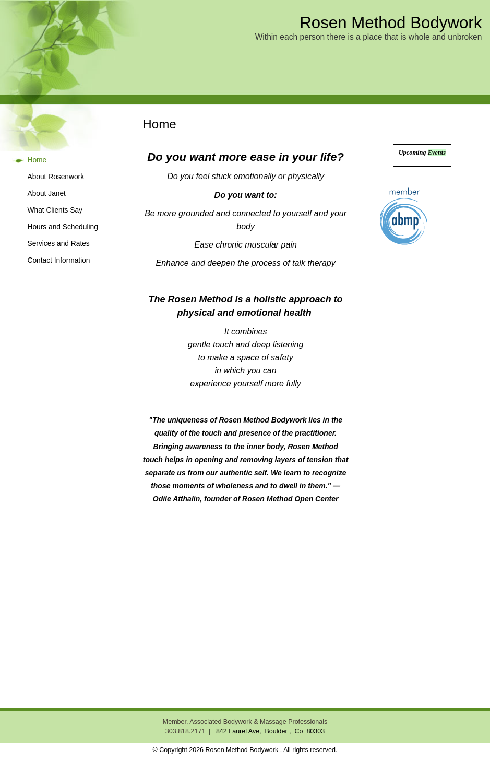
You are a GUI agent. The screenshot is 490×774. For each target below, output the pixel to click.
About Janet (47, 193)
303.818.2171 (185, 731)
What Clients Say (55, 210)
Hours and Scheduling (63, 227)
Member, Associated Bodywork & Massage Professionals (245, 721)
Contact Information (59, 260)
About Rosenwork (56, 177)
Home (37, 160)
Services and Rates (59, 244)
